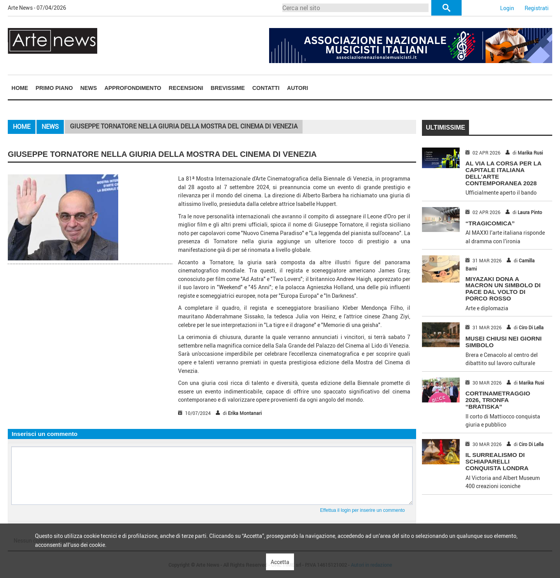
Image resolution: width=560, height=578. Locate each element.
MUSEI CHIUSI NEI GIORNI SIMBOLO (504, 341)
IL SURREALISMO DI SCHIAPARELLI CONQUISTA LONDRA (497, 461)
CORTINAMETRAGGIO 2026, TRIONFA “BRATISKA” (498, 400)
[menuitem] (20, 87)
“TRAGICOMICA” (490, 223)
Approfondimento (132, 88)
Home (20, 88)
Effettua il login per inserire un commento (362, 510)
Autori (297, 88)
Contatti (266, 88)
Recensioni (186, 88)
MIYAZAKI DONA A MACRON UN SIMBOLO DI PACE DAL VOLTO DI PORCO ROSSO (503, 289)
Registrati (537, 8)
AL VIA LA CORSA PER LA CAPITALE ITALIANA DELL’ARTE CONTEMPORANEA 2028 (503, 173)
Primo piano (54, 88)
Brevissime (228, 88)
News (88, 88)
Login (507, 8)
